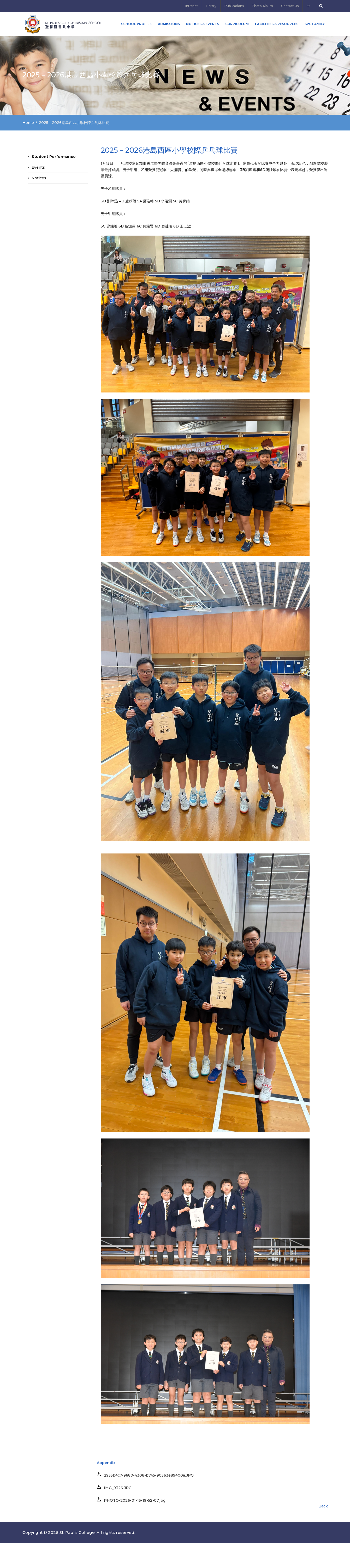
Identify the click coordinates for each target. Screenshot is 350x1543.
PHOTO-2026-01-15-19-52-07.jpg (133, 1500)
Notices (39, 178)
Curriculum (237, 24)
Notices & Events (202, 24)
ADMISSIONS (169, 24)
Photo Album (262, 6)
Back (323, 1506)
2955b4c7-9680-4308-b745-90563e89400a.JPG (147, 1475)
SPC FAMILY (315, 24)
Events (38, 167)
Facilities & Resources (276, 24)
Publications (234, 6)
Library (211, 6)
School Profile (136, 24)
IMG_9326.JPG (116, 1487)
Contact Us (290, 6)
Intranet (191, 6)
